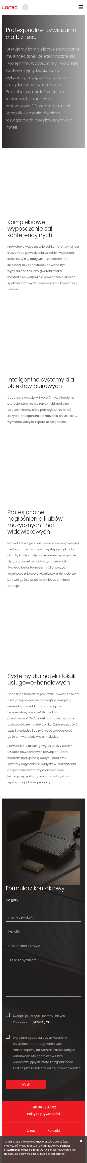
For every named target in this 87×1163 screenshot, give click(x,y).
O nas (31, 1130)
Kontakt (54, 1130)
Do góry (12, 900)
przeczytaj (41, 1022)
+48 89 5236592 (43, 1107)
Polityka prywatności (43, 1113)
